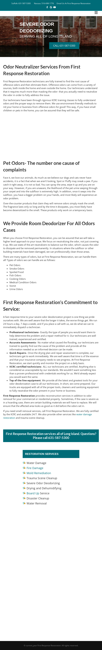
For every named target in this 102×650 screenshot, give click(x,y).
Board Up (33, 493)
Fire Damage (35, 468)
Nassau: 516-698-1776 (44, 3)
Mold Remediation (39, 473)
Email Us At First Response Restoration (74, 3)
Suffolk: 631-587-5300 (21, 3)
